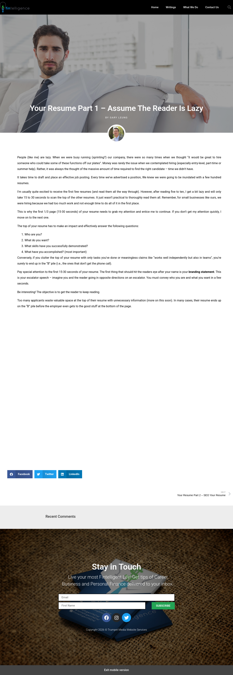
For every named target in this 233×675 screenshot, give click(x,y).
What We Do (190, 7)
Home (155, 7)
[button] (229, 7)
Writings (171, 7)
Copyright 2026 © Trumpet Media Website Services (116, 629)
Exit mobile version (116, 670)
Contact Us (212, 7)
